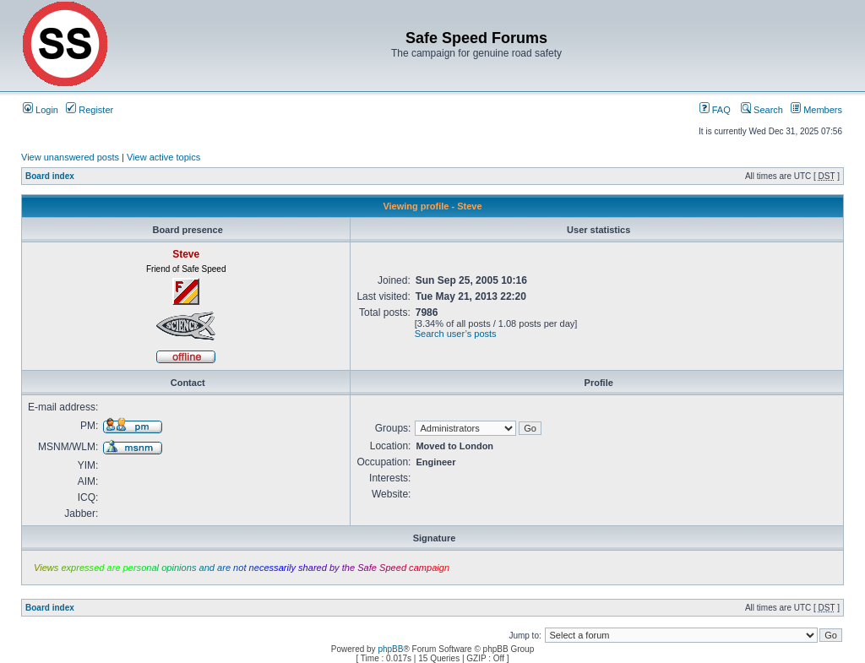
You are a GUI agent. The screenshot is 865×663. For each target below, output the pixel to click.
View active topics (163, 157)
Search (762, 110)
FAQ (715, 110)
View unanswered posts (70, 157)
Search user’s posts (456, 334)
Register (89, 110)
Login (40, 110)
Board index (49, 176)
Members (816, 110)
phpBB (390, 649)
